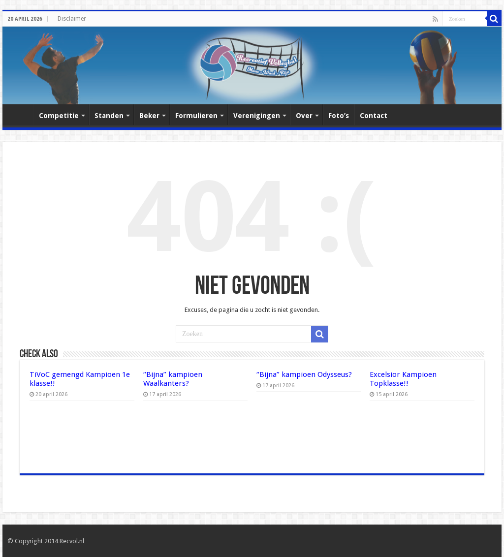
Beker (149, 116)
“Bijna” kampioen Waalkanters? (172, 379)
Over (304, 116)
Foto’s (338, 116)
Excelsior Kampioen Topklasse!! (403, 379)
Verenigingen (256, 116)
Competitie (59, 116)
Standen (109, 116)
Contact (373, 116)
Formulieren (196, 116)
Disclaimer (72, 18)
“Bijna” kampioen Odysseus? (304, 374)
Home (20, 114)
